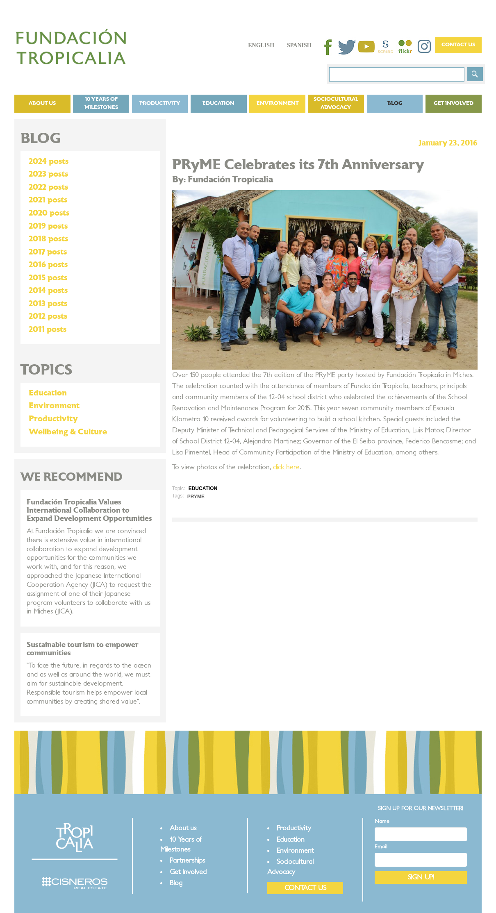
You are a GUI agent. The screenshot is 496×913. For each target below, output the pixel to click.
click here (286, 467)
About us (42, 103)
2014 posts (48, 290)
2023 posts (48, 174)
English (261, 45)
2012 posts (48, 316)
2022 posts (48, 187)
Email (381, 846)
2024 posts (48, 161)
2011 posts (47, 329)
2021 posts (48, 200)
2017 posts (48, 252)
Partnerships (187, 860)
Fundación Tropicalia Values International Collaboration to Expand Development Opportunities (89, 510)
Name (382, 821)
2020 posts (49, 213)
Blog (395, 103)
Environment (277, 103)
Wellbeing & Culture (68, 432)
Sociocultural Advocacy (336, 103)
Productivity (159, 103)
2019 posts (48, 226)
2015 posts (48, 278)
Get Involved (453, 103)
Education (218, 103)
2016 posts (48, 265)
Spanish (299, 45)
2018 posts (48, 239)
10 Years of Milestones (101, 103)
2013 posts (48, 304)
